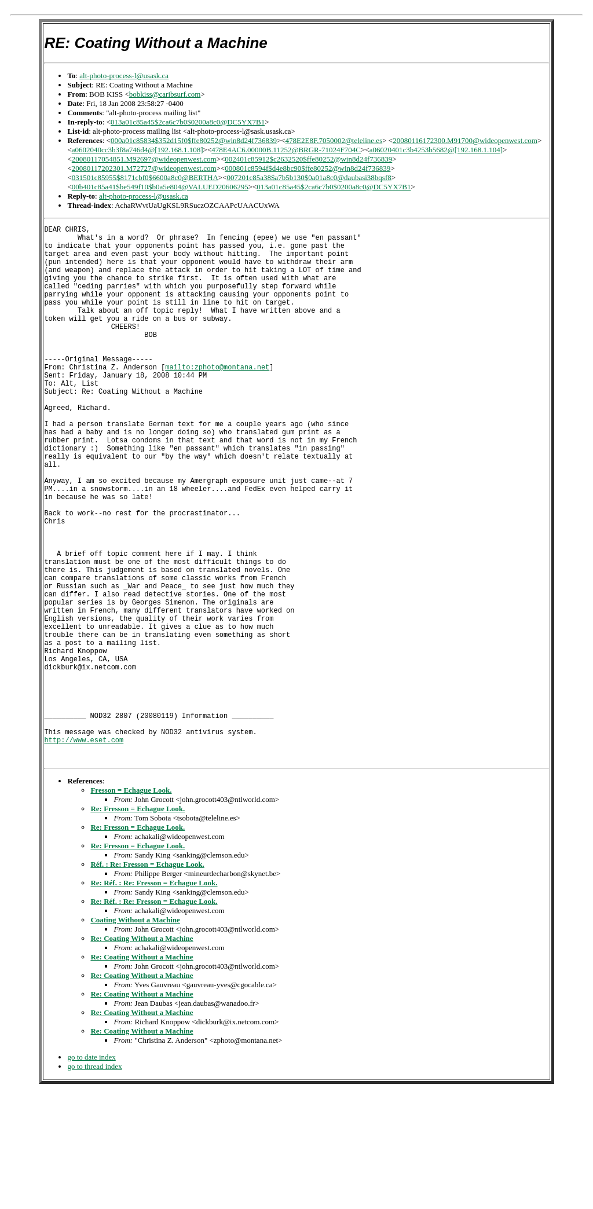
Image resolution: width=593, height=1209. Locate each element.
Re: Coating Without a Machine (141, 1053)
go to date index (91, 1171)
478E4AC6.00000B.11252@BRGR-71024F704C (286, 149)
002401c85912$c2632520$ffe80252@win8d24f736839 (308, 159)
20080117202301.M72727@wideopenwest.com (144, 168)
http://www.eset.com (83, 851)
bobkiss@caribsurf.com (165, 94)
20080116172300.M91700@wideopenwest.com (465, 140)
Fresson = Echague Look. (130, 904)
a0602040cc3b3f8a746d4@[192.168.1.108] (137, 149)
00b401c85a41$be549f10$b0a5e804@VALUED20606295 (160, 186)
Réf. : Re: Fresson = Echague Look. (147, 978)
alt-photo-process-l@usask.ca (124, 75)
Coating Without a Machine (135, 1034)
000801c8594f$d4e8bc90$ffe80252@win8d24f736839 (307, 168)
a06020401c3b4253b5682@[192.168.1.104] (436, 149)
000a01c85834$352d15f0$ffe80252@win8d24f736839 (194, 140)
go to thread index (94, 1181)
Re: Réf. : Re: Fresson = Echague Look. (153, 997)
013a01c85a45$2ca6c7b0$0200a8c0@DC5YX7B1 (188, 122)
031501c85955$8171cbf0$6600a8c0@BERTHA (145, 177)
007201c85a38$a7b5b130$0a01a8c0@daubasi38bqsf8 (309, 177)
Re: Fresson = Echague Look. (137, 923)
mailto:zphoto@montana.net (217, 398)
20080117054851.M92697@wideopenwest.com (144, 159)
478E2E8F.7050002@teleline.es (334, 140)
